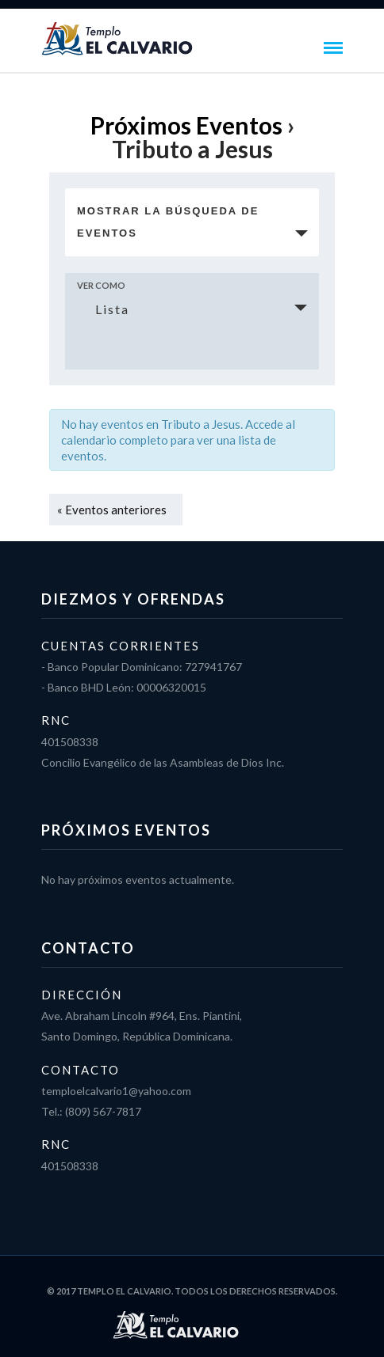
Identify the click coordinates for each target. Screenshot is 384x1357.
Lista (102, 309)
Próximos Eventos (186, 125)
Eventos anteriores (112, 509)
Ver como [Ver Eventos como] (101, 285)
